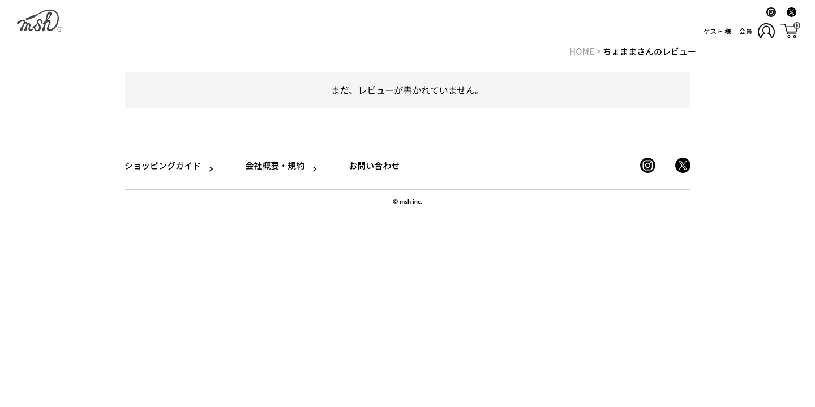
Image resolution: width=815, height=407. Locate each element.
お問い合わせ (367, 165)
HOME (581, 51)
